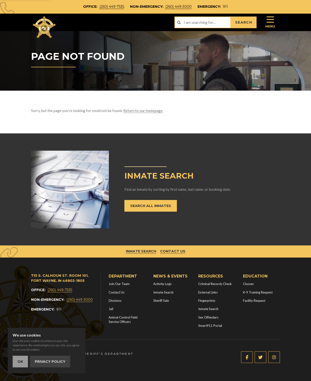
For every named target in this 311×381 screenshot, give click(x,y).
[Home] (44, 27)
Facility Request (254, 301)
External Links (208, 292)
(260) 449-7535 (111, 6)
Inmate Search (141, 251)
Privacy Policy (50, 361)
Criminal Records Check (215, 284)
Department (123, 276)
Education (255, 276)
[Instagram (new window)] (274, 357)
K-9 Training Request (258, 292)
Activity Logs (162, 284)
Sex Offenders (208, 317)
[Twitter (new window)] (260, 357)
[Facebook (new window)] (247, 357)
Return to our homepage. (143, 110)
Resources (210, 276)
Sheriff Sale (161, 301)
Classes (248, 284)
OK (20, 361)
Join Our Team (119, 284)
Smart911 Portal (210, 326)
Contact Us (172, 251)
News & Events (170, 276)
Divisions (115, 301)
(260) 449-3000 (178, 6)
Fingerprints (206, 301)
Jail (111, 309)
